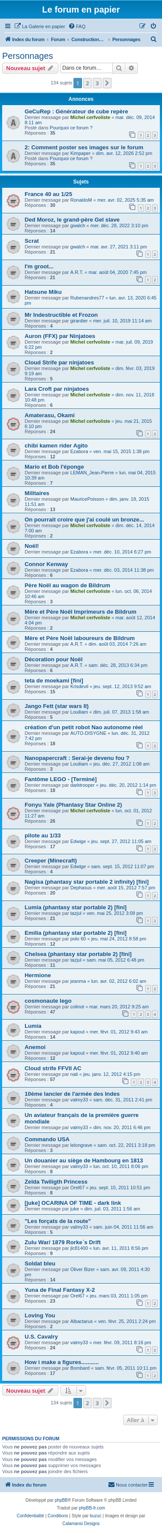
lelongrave (81, 1145)
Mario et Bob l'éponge (54, 466)
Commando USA (47, 1139)
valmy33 (79, 1099)
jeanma (78, 981)
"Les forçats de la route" (58, 1221)
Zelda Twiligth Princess (56, 1181)
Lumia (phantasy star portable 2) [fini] (76, 907)
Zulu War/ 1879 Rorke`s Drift (63, 1242)
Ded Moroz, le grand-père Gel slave (72, 219)
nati (74, 1074)
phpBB (61, 1500)
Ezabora (79, 451)
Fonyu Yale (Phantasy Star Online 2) (73, 804)
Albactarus (81, 1321)
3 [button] (96, 83)
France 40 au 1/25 (48, 194)
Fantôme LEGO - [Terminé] (61, 779)
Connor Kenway (46, 564)
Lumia (33, 1026)
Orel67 (77, 1187)
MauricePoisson (87, 499)
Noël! (32, 546)
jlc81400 (79, 1248)
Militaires (37, 493)
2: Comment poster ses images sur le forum (84, 147)
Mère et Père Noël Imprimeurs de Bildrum (81, 611)
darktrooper (82, 785)
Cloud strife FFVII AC (53, 1068)
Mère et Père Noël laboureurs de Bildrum (80, 638)
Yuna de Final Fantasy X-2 (60, 1290)
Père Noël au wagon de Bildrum (67, 585)
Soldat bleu (40, 1263)
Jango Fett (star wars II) (57, 706)
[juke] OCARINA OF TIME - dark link (73, 1203)
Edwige (78, 841)
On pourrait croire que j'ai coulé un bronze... (84, 519)
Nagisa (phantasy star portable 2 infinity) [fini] (87, 882)
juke (74, 1208)
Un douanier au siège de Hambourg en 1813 (84, 1160)
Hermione (38, 975)
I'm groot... (39, 266)
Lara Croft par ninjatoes (57, 389)
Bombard (80, 1368)
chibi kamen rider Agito (56, 445)
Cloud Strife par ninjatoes (59, 362)
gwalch (77, 225)
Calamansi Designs (80, 1523)
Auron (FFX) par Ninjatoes (60, 336)
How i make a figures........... (62, 1362)
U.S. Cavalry (41, 1336)
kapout (77, 1031)
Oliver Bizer (82, 1269)
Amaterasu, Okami (50, 415)
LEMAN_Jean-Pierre (92, 472)
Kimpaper (80, 153)
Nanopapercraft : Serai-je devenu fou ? (77, 758)
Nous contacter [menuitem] (128, 1484)
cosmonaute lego (48, 1001)
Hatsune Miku (43, 292)
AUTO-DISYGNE (88, 733)
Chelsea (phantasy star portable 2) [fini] (78, 954)
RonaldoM (81, 200)
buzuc (96, 1515)
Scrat (32, 241)
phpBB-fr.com (92, 1508)
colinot (77, 1006)
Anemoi (35, 1047)
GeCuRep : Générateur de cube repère (76, 111)
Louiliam (79, 712)
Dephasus (81, 887)
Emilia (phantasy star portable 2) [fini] (76, 933)
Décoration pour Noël (54, 659)
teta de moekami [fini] (54, 680)
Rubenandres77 (87, 297)
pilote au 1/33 (43, 835)
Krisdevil (79, 686)
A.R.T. (76, 272)
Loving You (40, 1315)
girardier (79, 320)
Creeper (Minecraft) (51, 860)
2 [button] (87, 83)
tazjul (76, 913)
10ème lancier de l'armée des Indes (72, 1094)
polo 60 (78, 938)
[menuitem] (39, 26)
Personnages (27, 56)
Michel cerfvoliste (90, 117)
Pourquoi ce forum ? (71, 127)
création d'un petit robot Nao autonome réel (84, 727)
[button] (107, 83)
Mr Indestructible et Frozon (61, 315)
